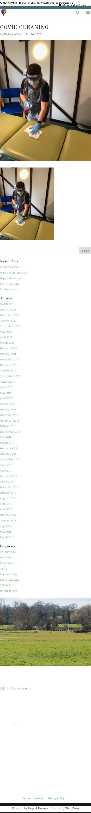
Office (3, 568)
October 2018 (8, 426)
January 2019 (8, 409)
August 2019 (7, 381)
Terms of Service (32, 798)
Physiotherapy (8, 574)
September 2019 (10, 376)
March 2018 (7, 442)
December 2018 (9, 415)
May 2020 (6, 331)
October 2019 (8, 370)
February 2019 (8, 404)
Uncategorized (9, 590)
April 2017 (6, 470)
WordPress (72, 808)
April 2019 (6, 398)
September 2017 (10, 459)
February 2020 (8, 348)
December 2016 (9, 487)
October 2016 (8, 492)
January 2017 (8, 481)
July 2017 (5, 465)
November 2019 (9, 365)
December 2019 (9, 359)
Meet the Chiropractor (13, 272)
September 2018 (10, 431)
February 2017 (8, 476)
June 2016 (6, 504)
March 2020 (7, 342)
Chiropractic (7, 563)
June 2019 (6, 387)
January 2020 (8, 354)
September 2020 (10, 326)
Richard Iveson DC (11, 267)
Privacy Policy (56, 798)
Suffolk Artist (7, 585)
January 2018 (8, 453)
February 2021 (8, 309)
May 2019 (6, 393)
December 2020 (9, 315)
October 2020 (8, 320)
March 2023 (7, 304)
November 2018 (9, 420)
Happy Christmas (10, 278)
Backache (5, 557)
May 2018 (6, 437)
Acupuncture (8, 552)
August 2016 (7, 498)
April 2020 (6, 337)
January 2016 (8, 515)
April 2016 (6, 509)
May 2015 (6, 531)
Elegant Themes (38, 808)
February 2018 (8, 448)
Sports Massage (9, 283)
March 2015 (7, 537)
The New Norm (9, 289)
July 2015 (5, 526)
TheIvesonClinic (13, 34)
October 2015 (8, 520)
